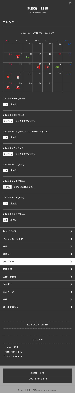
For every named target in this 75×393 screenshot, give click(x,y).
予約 (5, 299)
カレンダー (8, 261)
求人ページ (8, 291)
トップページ (9, 231)
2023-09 (49, 32)
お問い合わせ (9, 276)
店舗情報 (7, 269)
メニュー (7, 254)
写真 (5, 246)
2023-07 (25, 32)
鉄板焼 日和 (37, 8)
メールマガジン (10, 307)
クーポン (7, 284)
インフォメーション (13, 238)
